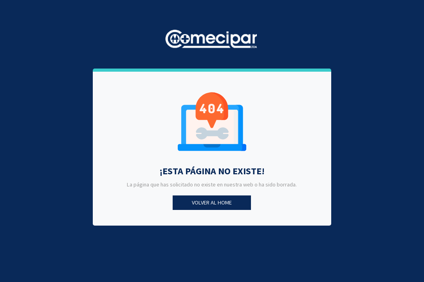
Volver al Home (212, 202)
